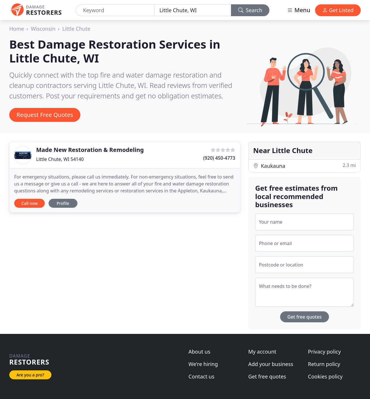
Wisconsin (43, 28)
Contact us (201, 376)
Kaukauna (304, 165)
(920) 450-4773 (219, 158)
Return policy (324, 364)
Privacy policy (324, 351)
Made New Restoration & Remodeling (90, 150)
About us (199, 351)
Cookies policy (325, 376)
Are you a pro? (30, 375)
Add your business (270, 364)
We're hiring (203, 364)
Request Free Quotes (44, 115)
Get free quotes (304, 317)
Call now (29, 203)
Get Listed (338, 10)
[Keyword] (115, 10)
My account (262, 351)
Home (16, 28)
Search (250, 10)
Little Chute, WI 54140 (60, 159)
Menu (298, 10)
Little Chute (76, 28)
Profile (63, 203)
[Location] (192, 10)
